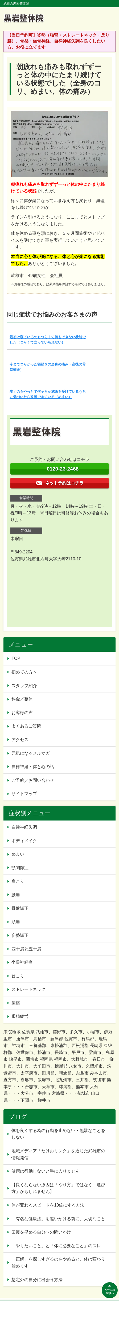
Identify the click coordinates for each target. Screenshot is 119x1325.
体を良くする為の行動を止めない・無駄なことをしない (58, 1134)
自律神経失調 (24, 827)
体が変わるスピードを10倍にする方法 (47, 1205)
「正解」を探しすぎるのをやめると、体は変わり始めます (58, 1262)
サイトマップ (24, 793)
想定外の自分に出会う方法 (37, 1279)
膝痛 (15, 1003)
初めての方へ (24, 672)
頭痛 (15, 921)
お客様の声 (22, 712)
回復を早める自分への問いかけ (41, 1232)
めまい (17, 854)
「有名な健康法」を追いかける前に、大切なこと (58, 1218)
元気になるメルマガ (30, 753)
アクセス (19, 739)
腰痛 (15, 894)
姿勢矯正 (19, 935)
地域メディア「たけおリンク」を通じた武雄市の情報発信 (58, 1154)
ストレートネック (28, 989)
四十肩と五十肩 (26, 949)
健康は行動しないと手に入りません (45, 1171)
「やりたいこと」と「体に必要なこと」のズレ (56, 1245)
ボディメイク (24, 840)
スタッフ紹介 (24, 685)
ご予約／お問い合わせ (32, 780)
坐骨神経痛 (22, 962)
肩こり (17, 881)
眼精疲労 (19, 1016)
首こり (17, 976)
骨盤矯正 (19, 908)
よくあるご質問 (26, 726)
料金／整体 (22, 699)
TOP (15, 658)
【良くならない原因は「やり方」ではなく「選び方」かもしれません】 (58, 1188)
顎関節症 (19, 867)
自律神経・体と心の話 (32, 766)
